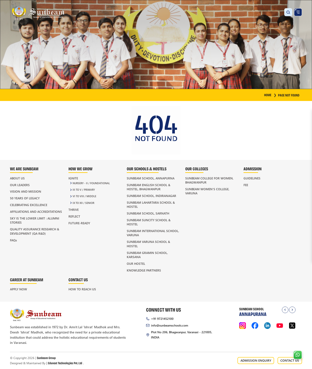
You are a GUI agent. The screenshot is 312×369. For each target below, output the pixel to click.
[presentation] (285, 310)
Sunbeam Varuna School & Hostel (148, 244)
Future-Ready (79, 223)
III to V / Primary (84, 189)
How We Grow (80, 169)
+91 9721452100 (162, 319)
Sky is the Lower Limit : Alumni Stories (34, 220)
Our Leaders (20, 185)
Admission (253, 169)
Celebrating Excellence (28, 205)
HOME (270, 94)
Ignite (73, 178)
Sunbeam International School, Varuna (153, 233)
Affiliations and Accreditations (36, 212)
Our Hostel (136, 264)
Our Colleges (196, 169)
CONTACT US (289, 360)
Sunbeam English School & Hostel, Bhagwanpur (148, 187)
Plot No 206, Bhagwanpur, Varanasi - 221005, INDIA (181, 334)
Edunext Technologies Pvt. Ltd (65, 363)
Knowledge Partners (144, 270)
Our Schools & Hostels (146, 169)
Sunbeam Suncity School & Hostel (149, 222)
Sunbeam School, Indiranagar (151, 196)
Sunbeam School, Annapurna (150, 178)
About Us (17, 178)
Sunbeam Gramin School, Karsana (147, 255)
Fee (246, 185)
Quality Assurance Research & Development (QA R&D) (34, 231)
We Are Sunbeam (24, 169)
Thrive (73, 210)
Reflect (74, 216)
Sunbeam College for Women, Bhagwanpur (209, 180)
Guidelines (252, 178)
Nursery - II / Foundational (91, 183)
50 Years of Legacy (25, 198)
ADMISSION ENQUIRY (255, 360)
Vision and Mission (25, 191)
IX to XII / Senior (83, 203)
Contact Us (78, 279)
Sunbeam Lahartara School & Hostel (151, 204)
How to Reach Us (82, 289)
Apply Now (18, 289)
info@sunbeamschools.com (169, 325)
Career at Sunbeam (26, 279)
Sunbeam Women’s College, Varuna (207, 191)
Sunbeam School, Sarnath (148, 213)
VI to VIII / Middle (84, 196)
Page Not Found (288, 95)
